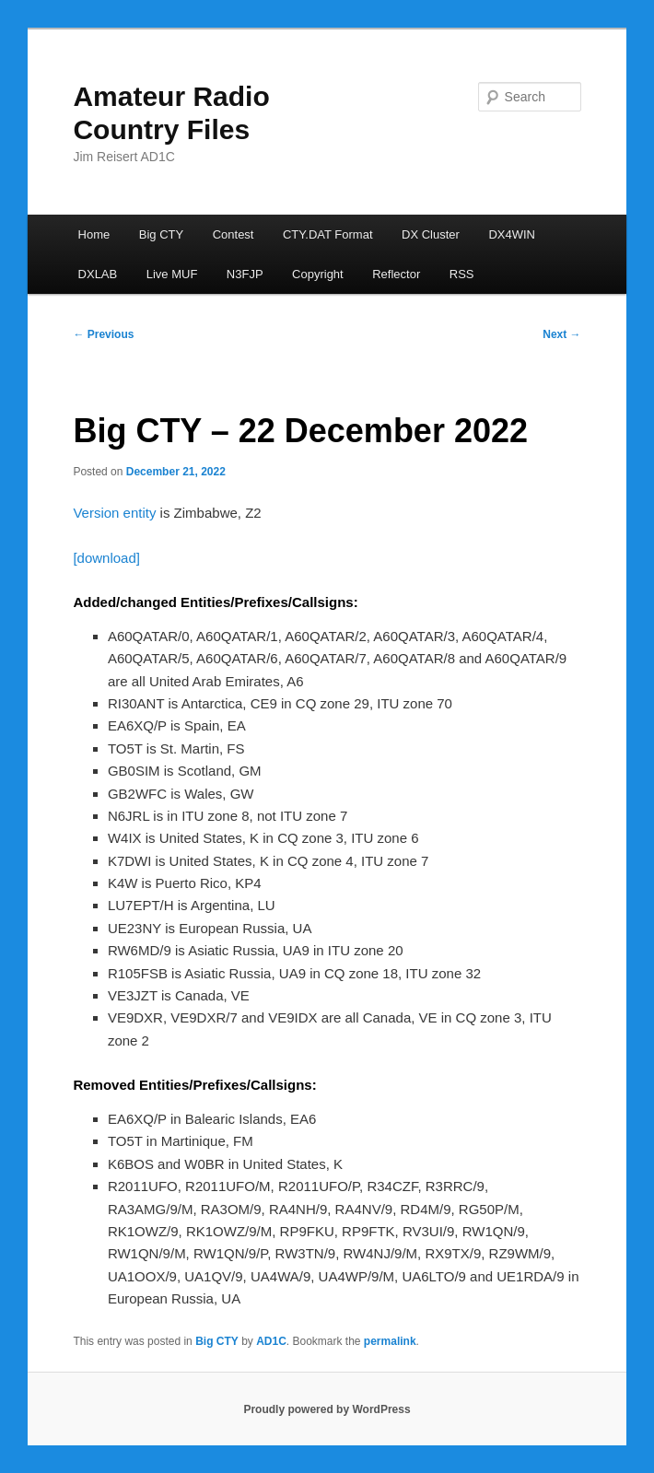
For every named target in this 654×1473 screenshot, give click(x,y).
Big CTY (161, 234)
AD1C (271, 1341)
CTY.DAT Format (328, 234)
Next (561, 334)
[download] (106, 558)
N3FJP (245, 274)
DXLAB (98, 274)
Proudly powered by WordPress (326, 1409)
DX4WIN (511, 234)
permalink (390, 1341)
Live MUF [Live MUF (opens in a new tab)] (172, 274)
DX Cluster (431, 234)
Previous (103, 334)
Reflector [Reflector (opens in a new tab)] (396, 274)
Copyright (318, 274)
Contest (233, 234)
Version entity (114, 512)
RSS (462, 274)
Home (94, 234)
